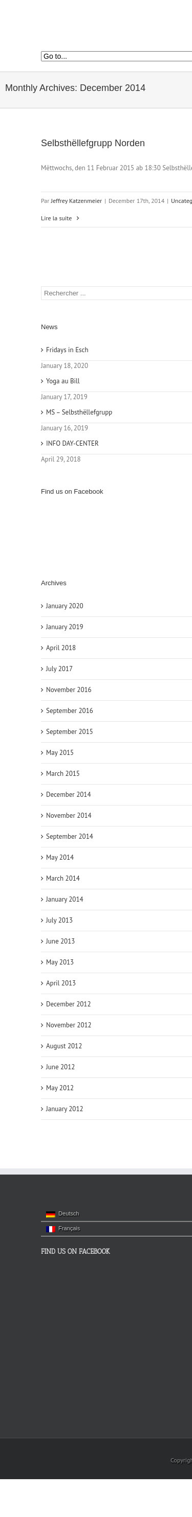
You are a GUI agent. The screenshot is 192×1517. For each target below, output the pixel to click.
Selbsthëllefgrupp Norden (93, 143)
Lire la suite (56, 218)
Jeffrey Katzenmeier (76, 200)
